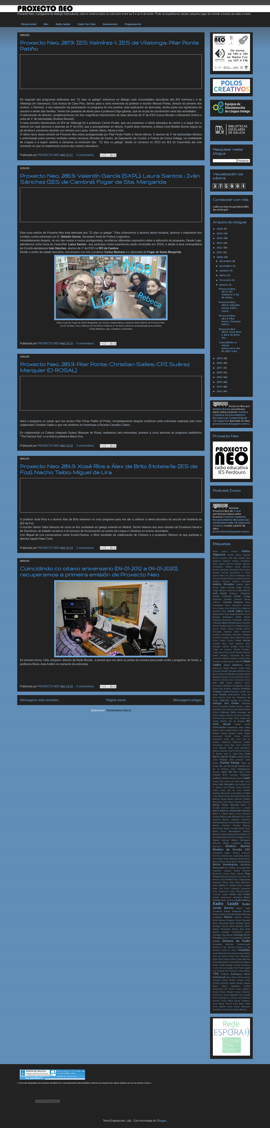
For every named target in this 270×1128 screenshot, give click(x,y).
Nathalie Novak (237, 858)
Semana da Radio (236, 941)
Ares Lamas (218, 608)
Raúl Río (231, 914)
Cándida (222, 625)
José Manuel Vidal (223, 748)
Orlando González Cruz (231, 876)
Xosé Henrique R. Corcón (225, 997)
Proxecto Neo (237, 406)
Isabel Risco (232, 730)
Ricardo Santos (242, 917)
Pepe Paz (218, 888)
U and (237, 510)
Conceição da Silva (240, 655)
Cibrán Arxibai (229, 646)
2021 (220, 252)
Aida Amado (239, 558)
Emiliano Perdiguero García (237, 685)
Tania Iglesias (243, 959)
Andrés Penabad (241, 581)
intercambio (219, 727)
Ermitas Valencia (232, 688)
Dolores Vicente (221, 679)
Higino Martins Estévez (230, 715)
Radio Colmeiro (228, 900)
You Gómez (227, 1009)
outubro (224, 270)
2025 (220, 233)
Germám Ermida (227, 706)
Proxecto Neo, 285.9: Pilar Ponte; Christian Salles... (230, 320)
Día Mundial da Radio (234, 674)
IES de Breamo (237, 721)
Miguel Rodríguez (240, 840)
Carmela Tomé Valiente (237, 631)
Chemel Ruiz (219, 643)
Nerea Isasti (225, 861)
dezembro (225, 261)
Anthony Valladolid (239, 593)
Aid (230, 558)
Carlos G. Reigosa (235, 625)
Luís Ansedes (226, 784)
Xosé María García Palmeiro (235, 1000)
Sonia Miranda (219, 953)
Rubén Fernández (222, 929)
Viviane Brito (243, 980)
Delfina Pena (243, 671)
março (223, 275)
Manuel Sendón (242, 799)
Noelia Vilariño (242, 870)
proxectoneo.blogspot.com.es (231, 423)
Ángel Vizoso (243, 587)
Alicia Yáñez (219, 575)
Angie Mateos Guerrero (224, 590)
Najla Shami (223, 858)
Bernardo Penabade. (233, 620)
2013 (220, 386)
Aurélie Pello (219, 611)
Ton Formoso (231, 970)
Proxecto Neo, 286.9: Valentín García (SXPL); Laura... (229, 306)
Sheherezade (243, 944)
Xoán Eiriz (218, 994)
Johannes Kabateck (231, 742)
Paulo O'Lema (243, 885)
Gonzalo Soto (219, 709)
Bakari (247, 611)
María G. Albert (220, 813)
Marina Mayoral (243, 822)
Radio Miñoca (243, 900)
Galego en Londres (240, 700)
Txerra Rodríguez (231, 974)
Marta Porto (219, 831)
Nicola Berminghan (225, 864)
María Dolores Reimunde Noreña (231, 810)
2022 (220, 247)
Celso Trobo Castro (223, 640)
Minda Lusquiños (232, 843)
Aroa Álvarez (231, 608)
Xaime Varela (236, 983)
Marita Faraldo (231, 828)
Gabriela (224, 700)
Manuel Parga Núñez (223, 799)
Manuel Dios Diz (242, 796)
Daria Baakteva (233, 664)
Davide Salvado (228, 671)
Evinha (223, 694)
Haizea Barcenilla (235, 709)
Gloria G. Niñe (243, 706)
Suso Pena (218, 959)
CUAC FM (239, 661)
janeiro (224, 284)
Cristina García (227, 661)
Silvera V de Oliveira (224, 947)
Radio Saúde (63, 24)
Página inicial (116, 700)
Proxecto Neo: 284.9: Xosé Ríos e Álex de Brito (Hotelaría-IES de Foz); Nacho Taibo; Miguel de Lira (108, 469)
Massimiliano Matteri (239, 831)
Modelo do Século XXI (231, 849)
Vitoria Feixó (244, 977)
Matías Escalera (220, 834)
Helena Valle (228, 712)
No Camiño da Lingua (235, 867)
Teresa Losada (225, 968)
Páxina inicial (28, 24)
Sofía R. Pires (229, 950)
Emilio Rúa (218, 688)
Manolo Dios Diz (226, 796)
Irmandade (232, 727)
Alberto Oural (232, 566)
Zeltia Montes (240, 1009)
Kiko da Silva (225, 766)
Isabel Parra (219, 730)
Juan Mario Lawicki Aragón (231, 755)
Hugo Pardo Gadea (237, 718)
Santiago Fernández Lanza (235, 932)
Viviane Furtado (220, 983)
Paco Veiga (238, 879)
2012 (220, 391)
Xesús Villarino (242, 992)
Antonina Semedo (222, 599)
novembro (225, 265)
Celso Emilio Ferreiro (240, 637)
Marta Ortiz (244, 828)
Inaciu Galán (242, 724)
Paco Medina (227, 879)
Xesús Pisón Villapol (223, 992)
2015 (220, 377)
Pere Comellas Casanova (237, 888)
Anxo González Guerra (237, 605)
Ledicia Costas (221, 778)
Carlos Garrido (235, 628)
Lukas (215, 790)
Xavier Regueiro (231, 986)
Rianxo (228, 916)
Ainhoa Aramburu (241, 561)
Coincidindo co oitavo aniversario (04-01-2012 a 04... (230, 346)
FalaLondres (234, 694)
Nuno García (237, 873)
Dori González (237, 679)
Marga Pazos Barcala (226, 804)
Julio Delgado (220, 759)
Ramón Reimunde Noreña (237, 911)
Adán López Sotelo (225, 551)
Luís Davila (240, 784)
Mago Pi (240, 793)
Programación (133, 24)
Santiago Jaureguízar (223, 935)
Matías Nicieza (234, 834)
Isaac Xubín (244, 727)
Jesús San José (232, 739)
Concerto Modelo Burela (225, 658)
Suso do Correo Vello (223, 956)
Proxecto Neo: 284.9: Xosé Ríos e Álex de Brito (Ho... (230, 333)
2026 (220, 228)
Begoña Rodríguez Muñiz (227, 617)
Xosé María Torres (222, 1003)
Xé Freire (230, 989)
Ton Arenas (218, 970)
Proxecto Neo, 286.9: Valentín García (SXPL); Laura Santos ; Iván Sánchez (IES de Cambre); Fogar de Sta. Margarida (110, 179)
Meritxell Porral (230, 837)
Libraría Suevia (236, 778)
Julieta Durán (243, 756)
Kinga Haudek (238, 766)
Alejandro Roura (237, 569)
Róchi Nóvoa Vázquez (224, 920)
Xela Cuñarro (243, 989)
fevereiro (225, 280)
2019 (220, 358)
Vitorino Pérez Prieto (224, 980)
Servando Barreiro (223, 944)
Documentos (110, 24)
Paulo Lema (228, 882)
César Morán (242, 640)
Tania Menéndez (220, 962)
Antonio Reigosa (233, 602)
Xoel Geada (244, 994)
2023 (220, 242)
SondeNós (244, 949)
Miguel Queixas (221, 840)
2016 (220, 372)
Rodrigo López (243, 923)
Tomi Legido (244, 968)
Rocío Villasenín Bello (224, 923)
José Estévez (243, 745)
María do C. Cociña (240, 807)
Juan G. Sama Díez (233, 753)
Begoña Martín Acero (240, 614)
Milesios (217, 843)
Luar (247, 778)
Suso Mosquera (242, 956)
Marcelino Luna (220, 802)
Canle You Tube (86, 24)
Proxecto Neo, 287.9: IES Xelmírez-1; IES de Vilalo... (229, 293)
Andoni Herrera (228, 578)
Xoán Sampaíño (231, 994)
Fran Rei (231, 697)
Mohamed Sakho (221, 853)
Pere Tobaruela (220, 891)
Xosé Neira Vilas (241, 1003)
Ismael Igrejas (228, 733)
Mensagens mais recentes (39, 700)
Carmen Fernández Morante (227, 634)
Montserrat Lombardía (232, 855)
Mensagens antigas (187, 700)
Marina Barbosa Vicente (224, 822)
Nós (46, 24)
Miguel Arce (244, 837)
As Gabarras (244, 608)
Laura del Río (229, 771)
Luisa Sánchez (243, 787)
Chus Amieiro (236, 643)
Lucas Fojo (218, 781)
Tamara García (230, 959)
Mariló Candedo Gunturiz (236, 819)
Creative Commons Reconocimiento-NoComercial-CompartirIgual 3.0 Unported (230, 416)
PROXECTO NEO (49, 155)
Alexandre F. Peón (240, 572)
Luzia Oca (225, 790)
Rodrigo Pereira (221, 926)
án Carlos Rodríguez (235, 575)
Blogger (161, 1120)
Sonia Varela (232, 953)
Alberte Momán (233, 563)
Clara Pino (244, 646)
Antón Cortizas (222, 596)
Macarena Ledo (228, 793)
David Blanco (230, 668)
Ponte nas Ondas (240, 894)
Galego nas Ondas (226, 703)
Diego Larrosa (229, 677)
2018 (220, 362)
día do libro (218, 674)
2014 (220, 381)
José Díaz (229, 745)
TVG (216, 974)
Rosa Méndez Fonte (240, 926)
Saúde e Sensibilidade (232, 937)
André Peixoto (243, 578)
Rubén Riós (238, 929)
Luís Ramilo (229, 787)
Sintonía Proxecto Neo (225, 509)
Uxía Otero (231, 977)
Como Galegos (220, 655)
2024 (220, 238)
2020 (220, 257)
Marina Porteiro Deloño (226, 825)
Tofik (235, 968)
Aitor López (219, 563)
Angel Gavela (227, 587)
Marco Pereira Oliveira (239, 802)
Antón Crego (242, 596)
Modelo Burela (221, 409)
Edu (222, 682)
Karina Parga (230, 762)
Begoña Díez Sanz (221, 614)
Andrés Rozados (223, 584)
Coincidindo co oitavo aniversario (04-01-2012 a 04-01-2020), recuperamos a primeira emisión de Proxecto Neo (99, 571)
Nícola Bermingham (241, 861)
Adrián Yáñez (234, 554)
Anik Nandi (220, 593)
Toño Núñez (244, 970)
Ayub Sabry (235, 610)
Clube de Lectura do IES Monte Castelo (231, 652)
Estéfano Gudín (238, 691)
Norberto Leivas (221, 873)
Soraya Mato (244, 953)
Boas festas (228, 622)
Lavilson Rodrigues (240, 774)
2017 (220, 367)
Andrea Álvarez (221, 581)
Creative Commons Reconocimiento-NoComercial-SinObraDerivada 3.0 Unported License (231, 521)
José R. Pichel (234, 750)
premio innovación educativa (227, 897)
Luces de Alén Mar (234, 781)
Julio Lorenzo (236, 759)
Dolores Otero (243, 677)
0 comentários (85, 155)
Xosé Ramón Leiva (222, 1006)
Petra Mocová (237, 891)
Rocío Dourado (243, 920)
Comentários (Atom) (118, 710)
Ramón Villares (220, 914)
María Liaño (226, 816)
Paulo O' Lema (227, 885)
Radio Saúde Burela (231, 906)
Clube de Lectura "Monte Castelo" (231, 649)
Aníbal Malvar (243, 590)
